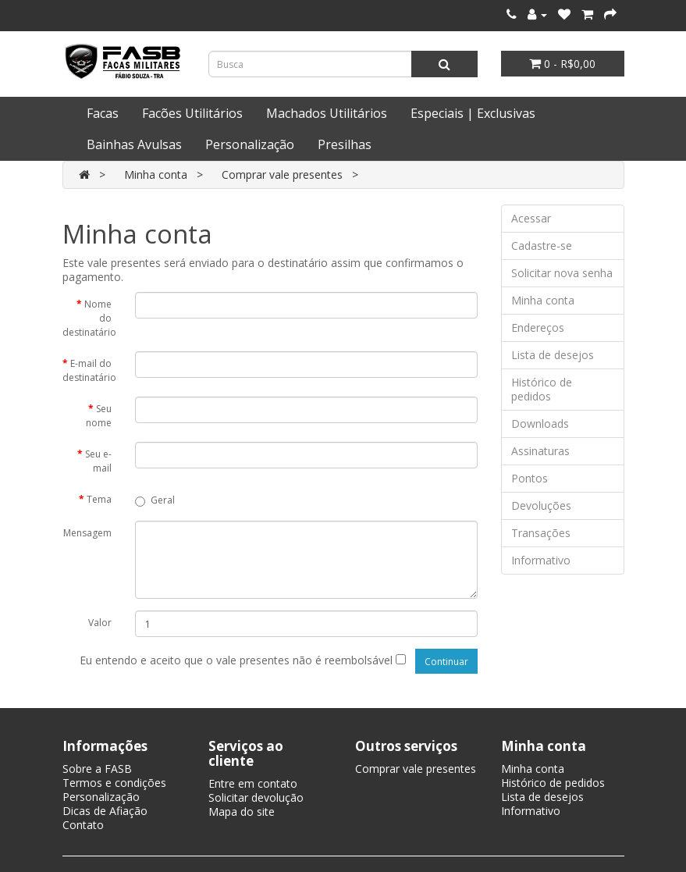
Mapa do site (241, 811)
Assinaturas (540, 450)
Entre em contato (252, 783)
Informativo (540, 560)
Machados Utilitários (326, 113)
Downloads (540, 423)
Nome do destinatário (89, 318)
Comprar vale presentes (282, 174)
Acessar (531, 218)
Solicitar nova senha (562, 272)
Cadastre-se (541, 245)
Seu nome (99, 415)
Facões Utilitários (192, 113)
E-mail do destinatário (89, 370)
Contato (83, 824)
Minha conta (155, 174)
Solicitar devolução (256, 797)
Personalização (249, 144)
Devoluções (541, 505)
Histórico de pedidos (541, 389)
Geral (155, 500)
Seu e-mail (98, 461)
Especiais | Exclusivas (473, 113)
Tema (99, 499)
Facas (103, 113)
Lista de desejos (552, 354)
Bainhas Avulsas (134, 144)
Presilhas (344, 144)
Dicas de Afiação (105, 810)
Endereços (537, 327)
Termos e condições (114, 782)
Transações (540, 532)
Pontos (529, 478)
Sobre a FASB (97, 768)
